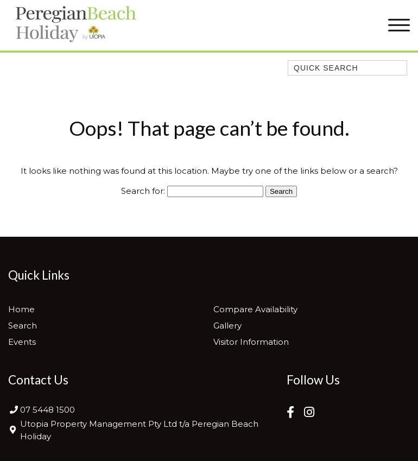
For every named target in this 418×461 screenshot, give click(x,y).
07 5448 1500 (47, 410)
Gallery (227, 325)
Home (21, 309)
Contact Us (38, 379)
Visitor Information (251, 342)
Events (22, 342)
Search (22, 325)
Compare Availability (255, 309)
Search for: (143, 191)
